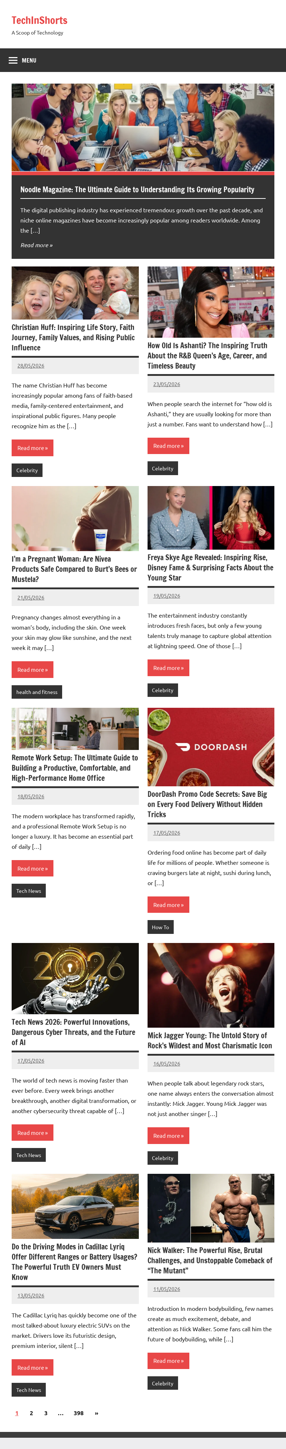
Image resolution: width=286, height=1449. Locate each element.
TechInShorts (44, 19)
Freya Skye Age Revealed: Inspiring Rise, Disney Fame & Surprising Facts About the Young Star (210, 578)
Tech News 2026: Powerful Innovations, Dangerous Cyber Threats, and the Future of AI (73, 1043)
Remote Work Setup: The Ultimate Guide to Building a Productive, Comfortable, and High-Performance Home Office (75, 779)
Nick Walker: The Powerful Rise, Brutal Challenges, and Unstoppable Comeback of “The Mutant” (210, 1271)
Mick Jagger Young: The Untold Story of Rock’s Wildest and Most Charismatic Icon (210, 1051)
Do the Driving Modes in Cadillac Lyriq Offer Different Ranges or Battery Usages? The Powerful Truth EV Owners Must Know (74, 1273)
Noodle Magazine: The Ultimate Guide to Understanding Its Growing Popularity (131, 195)
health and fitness (36, 703)
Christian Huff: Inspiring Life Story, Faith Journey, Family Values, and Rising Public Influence (73, 348)
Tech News (28, 902)
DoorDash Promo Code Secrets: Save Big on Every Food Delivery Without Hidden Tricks (207, 815)
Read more (34, 256)
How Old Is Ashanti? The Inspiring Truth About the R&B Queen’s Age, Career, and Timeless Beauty (207, 367)
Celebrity (27, 481)
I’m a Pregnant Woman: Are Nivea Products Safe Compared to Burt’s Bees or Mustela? (74, 580)
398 (79, 1424)
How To (160, 938)
